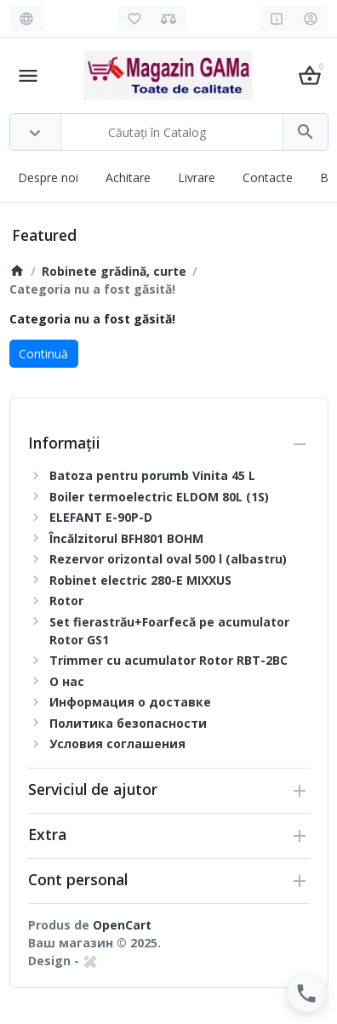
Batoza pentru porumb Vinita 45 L (152, 475)
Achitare (128, 177)
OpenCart (122, 925)
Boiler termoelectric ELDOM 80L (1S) (159, 497)
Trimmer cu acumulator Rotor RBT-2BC (168, 660)
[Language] (26, 18)
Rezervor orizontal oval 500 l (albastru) (168, 559)
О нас (66, 681)
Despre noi (48, 177)
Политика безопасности (128, 723)
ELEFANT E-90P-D (100, 517)
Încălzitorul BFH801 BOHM (126, 538)
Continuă (43, 354)
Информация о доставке (130, 702)
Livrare (196, 177)
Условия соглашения (117, 743)
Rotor (66, 600)
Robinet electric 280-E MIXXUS (140, 580)
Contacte (268, 177)
